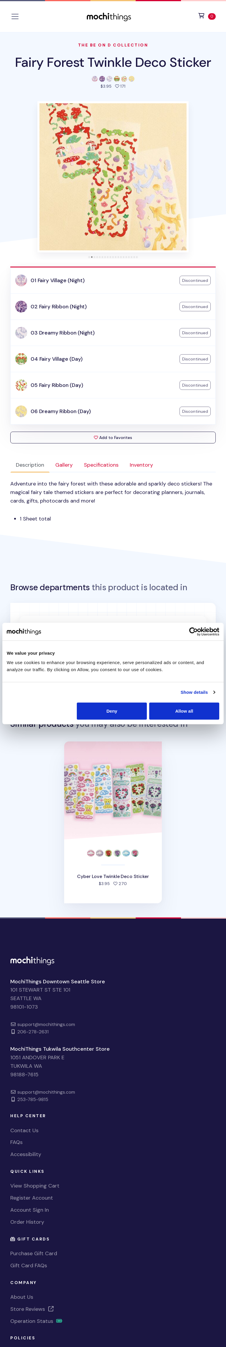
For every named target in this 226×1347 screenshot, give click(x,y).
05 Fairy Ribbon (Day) (57, 385)
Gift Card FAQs (28, 1265)
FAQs (16, 1142)
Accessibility (25, 1154)
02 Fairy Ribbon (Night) (59, 306)
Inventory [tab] (141, 464)
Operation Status (36, 1321)
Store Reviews (32, 1309)
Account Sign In (29, 1209)
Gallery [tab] (64, 464)
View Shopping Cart (34, 1185)
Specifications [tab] (101, 464)
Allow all (184, 710)
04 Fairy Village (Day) (57, 358)
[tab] (89, 257)
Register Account (31, 1197)
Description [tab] (30, 464)
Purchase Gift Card (33, 1253)
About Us (21, 1297)
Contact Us (24, 1130)
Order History (27, 1221)
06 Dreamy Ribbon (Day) (61, 411)
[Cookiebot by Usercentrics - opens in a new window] (193, 631)
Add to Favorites (113, 437)
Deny (112, 710)
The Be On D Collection (113, 45)
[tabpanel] (113, 501)
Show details (194, 692)
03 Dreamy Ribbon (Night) (63, 332)
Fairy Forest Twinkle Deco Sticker (113, 62)
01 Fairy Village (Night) (58, 280)
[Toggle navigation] (15, 16)
